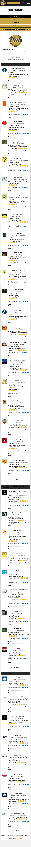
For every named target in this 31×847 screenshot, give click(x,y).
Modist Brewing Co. (21, 182)
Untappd (20, 838)
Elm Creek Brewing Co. (16, 368)
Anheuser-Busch (14, 703)
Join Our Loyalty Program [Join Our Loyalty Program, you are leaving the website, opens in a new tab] (13, 2)
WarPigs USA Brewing (16, 518)
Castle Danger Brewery (16, 239)
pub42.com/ (26, 51)
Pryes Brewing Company (17, 127)
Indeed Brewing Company (17, 276)
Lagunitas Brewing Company (18, 559)
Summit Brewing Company (18, 147)
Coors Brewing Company (17, 780)
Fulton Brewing (14, 295)
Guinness (24, 720)
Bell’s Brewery (13, 634)
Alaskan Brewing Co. (16, 654)
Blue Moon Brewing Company (19, 799)
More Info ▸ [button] (25, 95)
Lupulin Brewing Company (18, 91)
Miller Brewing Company (17, 683)
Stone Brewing (14, 499)
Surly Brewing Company (17, 201)
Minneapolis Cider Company (18, 74)
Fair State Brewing (15, 164)
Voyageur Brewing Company (18, 108)
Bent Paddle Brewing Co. (17, 348)
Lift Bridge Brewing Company (18, 426)
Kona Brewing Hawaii (16, 576)
